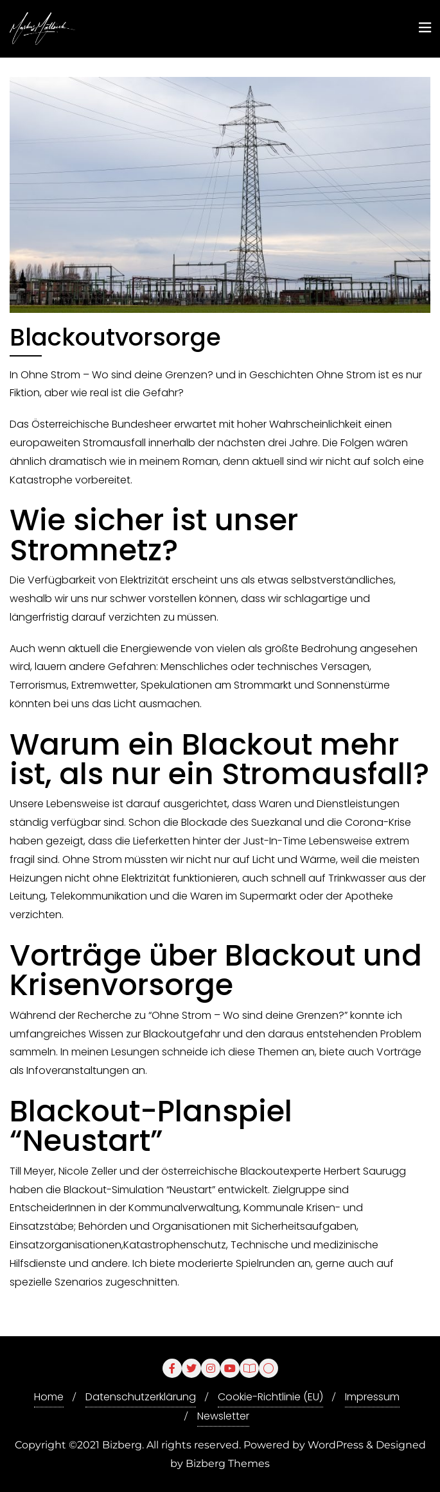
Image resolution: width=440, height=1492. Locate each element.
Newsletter (223, 1416)
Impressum (372, 1396)
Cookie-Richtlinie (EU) (270, 1396)
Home (49, 1396)
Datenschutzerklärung (140, 1396)
